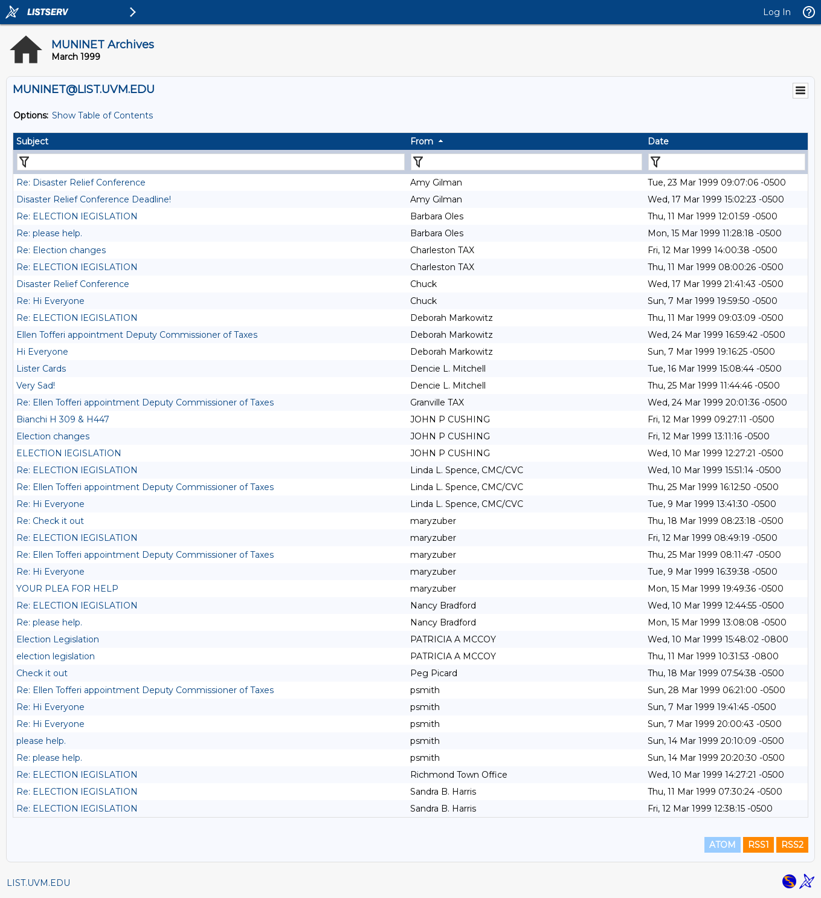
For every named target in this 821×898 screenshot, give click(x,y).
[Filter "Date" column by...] (726, 161)
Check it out (42, 673)
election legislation (55, 656)
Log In (777, 12)
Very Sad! (35, 385)
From (421, 141)
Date (658, 141)
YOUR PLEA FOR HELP (67, 588)
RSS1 (758, 844)
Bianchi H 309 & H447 (62, 419)
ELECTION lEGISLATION (68, 453)
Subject (32, 141)
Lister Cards (41, 368)
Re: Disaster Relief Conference (81, 182)
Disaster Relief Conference (72, 284)
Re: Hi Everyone (50, 301)
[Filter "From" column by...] (526, 161)
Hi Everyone (42, 351)
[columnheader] (210, 141)
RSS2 (792, 844)
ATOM (722, 844)
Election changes (52, 436)
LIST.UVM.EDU (38, 882)
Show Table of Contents (102, 115)
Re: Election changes (61, 250)
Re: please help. (49, 233)
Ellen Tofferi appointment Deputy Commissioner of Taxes (136, 334)
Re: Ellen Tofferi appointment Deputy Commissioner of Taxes (145, 402)
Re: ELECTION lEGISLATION (77, 216)
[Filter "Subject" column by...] (211, 161)
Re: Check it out (50, 520)
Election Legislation (57, 639)
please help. (41, 740)
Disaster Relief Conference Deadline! (93, 199)
